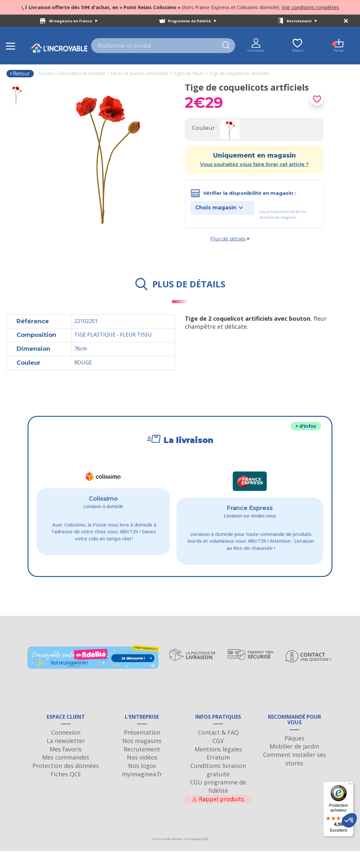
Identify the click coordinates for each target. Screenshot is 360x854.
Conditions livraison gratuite (218, 773)
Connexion (65, 735)
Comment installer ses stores (294, 762)
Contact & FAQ (218, 735)
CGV (218, 744)
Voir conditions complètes (310, 7)
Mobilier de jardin (294, 749)
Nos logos (142, 768)
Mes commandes (65, 760)
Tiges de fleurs (189, 73)
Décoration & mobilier (81, 73)
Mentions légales (218, 752)
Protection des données (65, 768)
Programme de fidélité (192, 20)
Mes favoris (66, 752)
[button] (349, 820)
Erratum (218, 760)
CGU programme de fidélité (218, 789)
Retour (19, 73)
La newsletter (66, 744)
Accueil (46, 73)
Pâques (294, 741)
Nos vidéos (142, 760)
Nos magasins (142, 744)
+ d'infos (305, 426)
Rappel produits (218, 802)
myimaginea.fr (142, 777)
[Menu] (350, 785)
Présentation (142, 735)
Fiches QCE (66, 777)
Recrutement (302, 20)
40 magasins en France (73, 20)
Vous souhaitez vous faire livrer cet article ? (254, 164)
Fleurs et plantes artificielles (139, 73)
